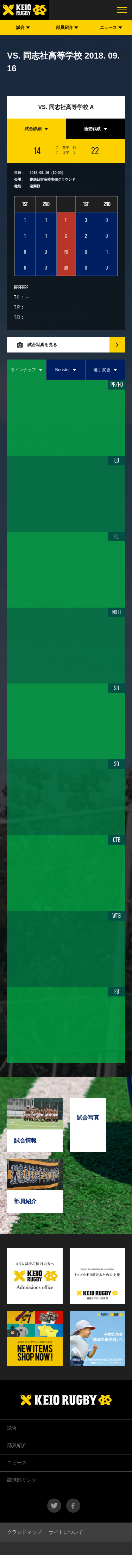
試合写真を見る (42, 344)
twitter (54, 1506)
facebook (73, 1506)
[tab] (36, 129)
